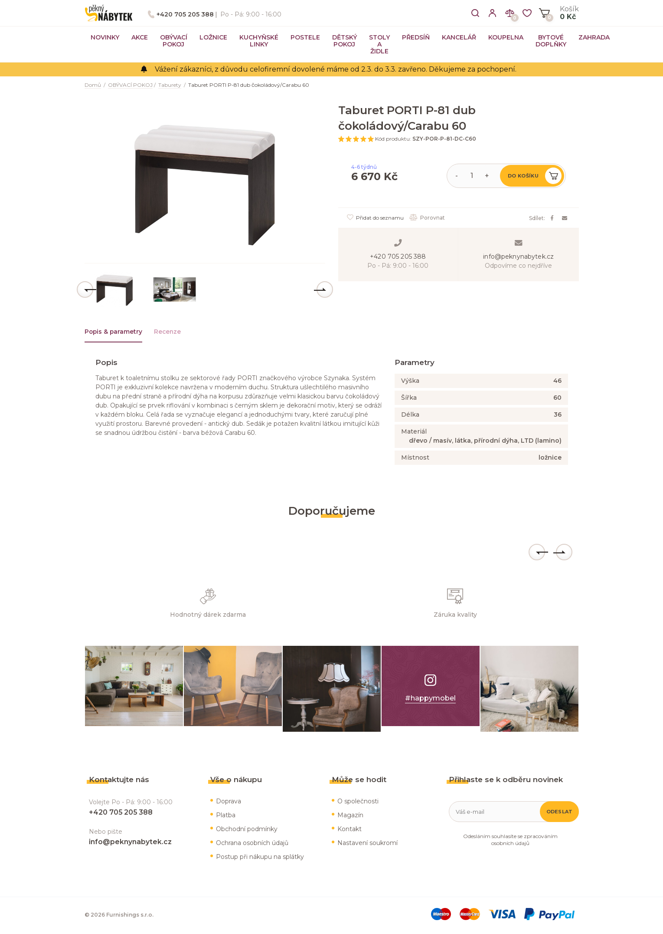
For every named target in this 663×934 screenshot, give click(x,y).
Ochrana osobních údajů (252, 844)
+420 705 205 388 (185, 14)
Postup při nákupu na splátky (260, 858)
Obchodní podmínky (247, 830)
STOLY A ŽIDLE (379, 44)
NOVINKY (105, 37)
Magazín (350, 816)
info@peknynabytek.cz (518, 256)
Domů (93, 85)
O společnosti (358, 802)
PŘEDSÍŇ (416, 37)
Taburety (169, 85)
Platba (225, 816)
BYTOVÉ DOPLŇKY (551, 40)
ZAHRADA (594, 37)
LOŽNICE (213, 37)
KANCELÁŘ (459, 37)
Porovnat (428, 217)
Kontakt (349, 830)
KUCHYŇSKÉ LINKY (258, 40)
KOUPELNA (505, 37)
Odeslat (559, 813)
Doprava (228, 802)
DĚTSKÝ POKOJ (344, 40)
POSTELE (305, 37)
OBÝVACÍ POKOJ (173, 40)
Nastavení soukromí (367, 844)
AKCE (139, 37)
